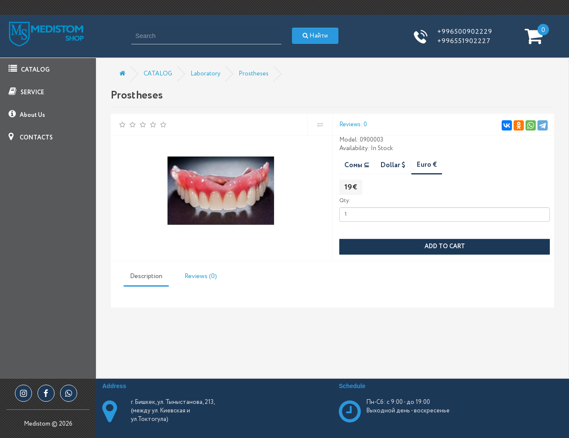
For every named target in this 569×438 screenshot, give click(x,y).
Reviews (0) (201, 276)
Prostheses (254, 74)
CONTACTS (31, 137)
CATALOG (29, 69)
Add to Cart (445, 246)
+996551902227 (464, 41)
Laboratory (205, 74)
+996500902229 (464, 31)
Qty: (344, 201)
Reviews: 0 (353, 124)
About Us (27, 114)
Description (146, 276)
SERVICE (26, 92)
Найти (315, 36)
